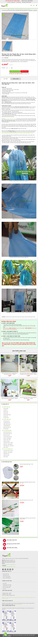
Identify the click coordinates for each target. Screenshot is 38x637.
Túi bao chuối (6, 417)
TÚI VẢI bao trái (6, 421)
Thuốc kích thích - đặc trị (8, 442)
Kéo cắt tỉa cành (7, 435)
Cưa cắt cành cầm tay (8, 436)
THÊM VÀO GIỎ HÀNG (15, 71)
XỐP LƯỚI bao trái (7, 424)
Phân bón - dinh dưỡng (8, 444)
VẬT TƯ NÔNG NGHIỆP (6, 430)
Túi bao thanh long (7, 414)
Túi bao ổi (5, 410)
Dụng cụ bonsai (6, 441)
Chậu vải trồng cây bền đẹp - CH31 (26, 464)
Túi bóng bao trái (27, 9)
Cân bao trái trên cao (8, 432)
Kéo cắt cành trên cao (8, 433)
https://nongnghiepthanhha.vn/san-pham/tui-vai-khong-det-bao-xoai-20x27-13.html (17, 132)
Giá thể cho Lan (7, 453)
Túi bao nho (6, 413)
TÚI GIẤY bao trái (7, 422)
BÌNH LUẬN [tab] (15, 78)
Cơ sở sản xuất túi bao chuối (10, 118)
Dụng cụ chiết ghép (7, 438)
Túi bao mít (6, 416)
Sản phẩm (12, 9)
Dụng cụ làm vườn (7, 439)
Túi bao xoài (6, 411)
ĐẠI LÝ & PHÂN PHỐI (11, 2)
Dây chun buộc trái (7, 427)
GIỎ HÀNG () (25, 71)
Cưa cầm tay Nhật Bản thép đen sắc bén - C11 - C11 (28, 482)
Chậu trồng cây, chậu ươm (9, 445)
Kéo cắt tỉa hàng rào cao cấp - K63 (26, 500)
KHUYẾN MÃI (18, 2)
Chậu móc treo (6, 455)
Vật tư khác (6, 447)
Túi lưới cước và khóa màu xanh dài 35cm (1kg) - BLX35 (27, 518)
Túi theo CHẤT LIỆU (19, 9)
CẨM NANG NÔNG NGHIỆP (26, 2)
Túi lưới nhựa (6, 428)
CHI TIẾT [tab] (6, 78)
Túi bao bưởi (6, 408)
